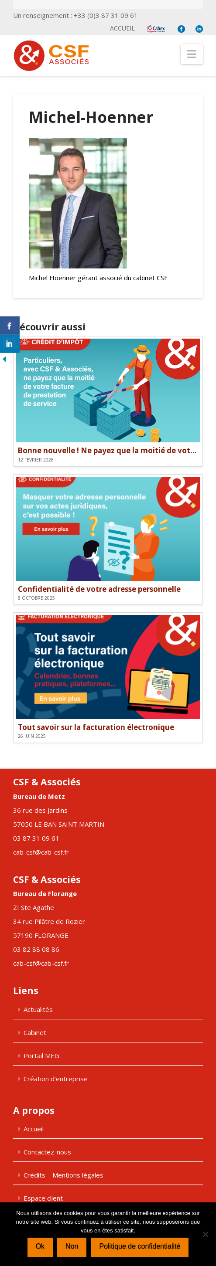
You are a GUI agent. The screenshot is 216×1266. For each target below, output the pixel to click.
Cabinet (35, 1032)
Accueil (122, 28)
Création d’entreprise (56, 1078)
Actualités (38, 1009)
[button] (192, 54)
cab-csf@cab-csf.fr (41, 852)
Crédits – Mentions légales (63, 1175)
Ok (40, 1246)
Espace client (43, 1198)
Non (71, 1246)
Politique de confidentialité (139, 1246)
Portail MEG (41, 1055)
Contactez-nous (47, 1151)
